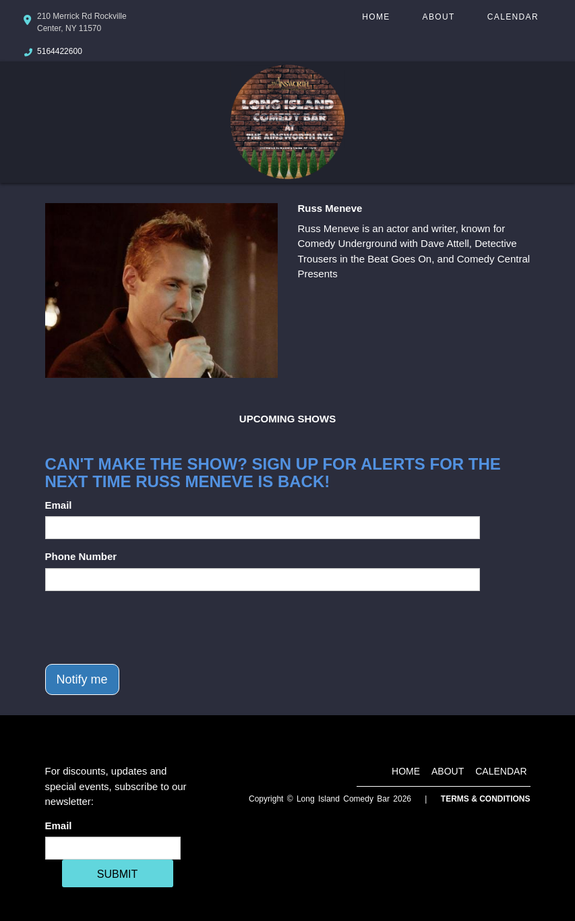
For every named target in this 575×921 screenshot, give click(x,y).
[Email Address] (113, 848)
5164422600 (59, 51)
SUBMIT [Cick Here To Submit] (117, 874)
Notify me (82, 679)
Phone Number (81, 556)
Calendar (513, 17)
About (439, 17)
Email (58, 505)
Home (376, 17)
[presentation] (147, 627)
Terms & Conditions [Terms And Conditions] (486, 799)
